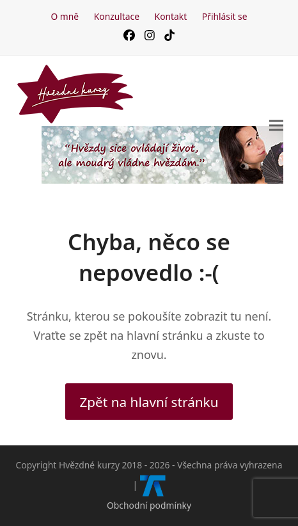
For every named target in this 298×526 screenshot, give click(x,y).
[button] (276, 125)
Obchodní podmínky (149, 505)
